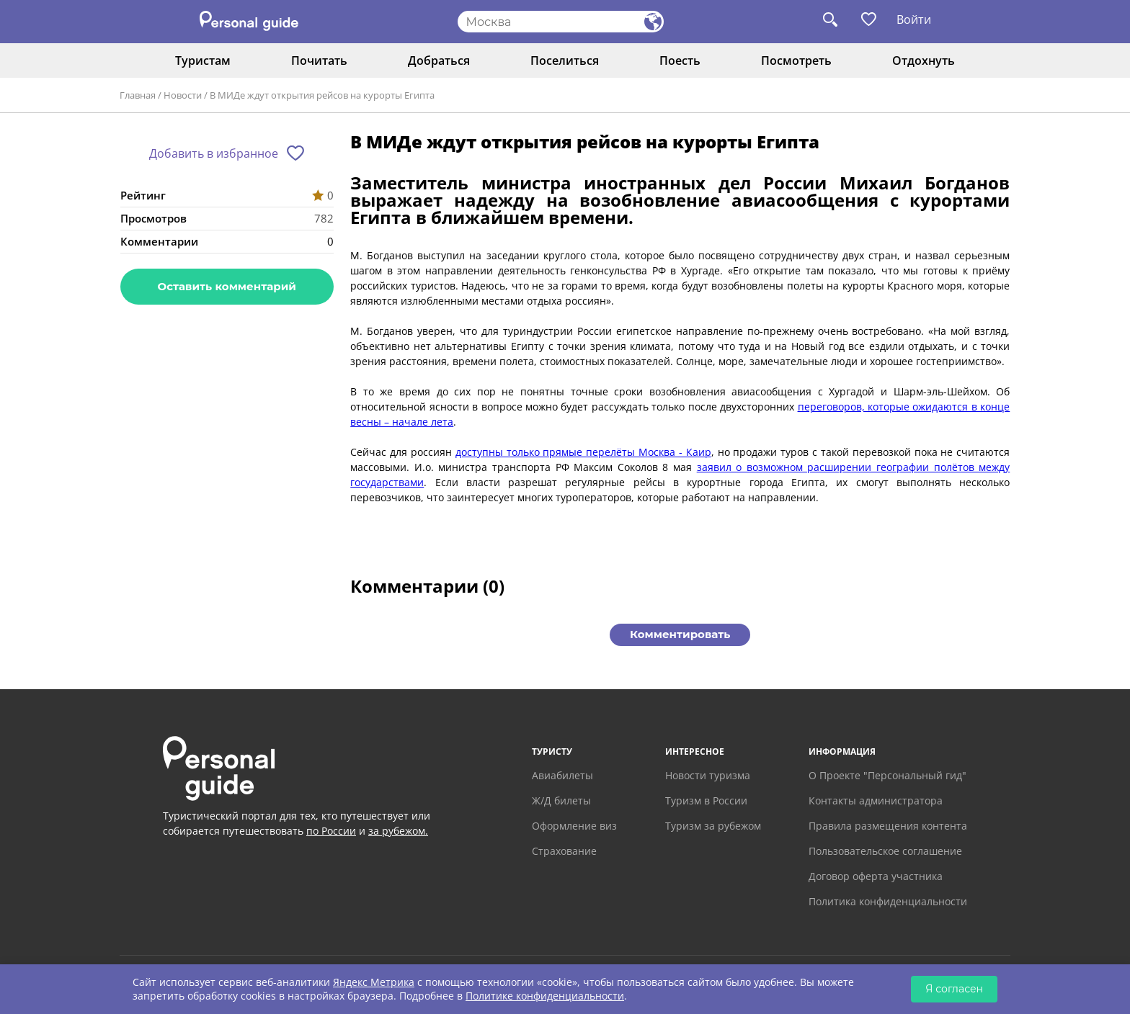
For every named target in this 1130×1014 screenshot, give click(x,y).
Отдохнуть (923, 60)
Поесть (679, 60)
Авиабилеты (562, 775)
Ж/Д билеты (561, 800)
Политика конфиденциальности (888, 901)
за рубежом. (398, 831)
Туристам (203, 60)
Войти (914, 19)
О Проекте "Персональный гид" (887, 775)
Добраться (439, 60)
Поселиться (564, 60)
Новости (183, 95)
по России (331, 831)
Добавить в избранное (213, 153)
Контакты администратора (876, 800)
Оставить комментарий (227, 286)
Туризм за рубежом (713, 826)
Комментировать (680, 634)
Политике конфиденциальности (545, 995)
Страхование (564, 851)
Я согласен (954, 988)
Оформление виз (574, 826)
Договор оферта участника (876, 876)
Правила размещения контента (888, 826)
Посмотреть (796, 60)
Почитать (319, 60)
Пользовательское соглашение (885, 851)
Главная (138, 95)
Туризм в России (706, 800)
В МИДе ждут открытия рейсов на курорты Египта (322, 95)
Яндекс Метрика (373, 982)
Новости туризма (707, 775)
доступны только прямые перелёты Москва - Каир (583, 452)
